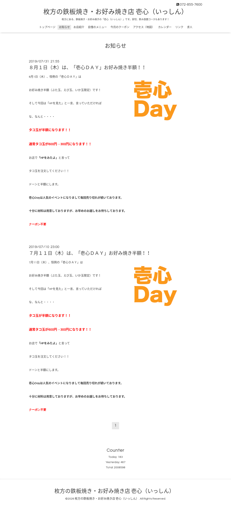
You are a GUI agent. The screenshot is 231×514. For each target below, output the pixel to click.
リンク (179, 27)
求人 (189, 27)
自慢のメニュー (97, 27)
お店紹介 (78, 27)
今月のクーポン (119, 27)
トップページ (47, 27)
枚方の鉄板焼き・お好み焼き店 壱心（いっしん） (115, 12)
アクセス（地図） (143, 27)
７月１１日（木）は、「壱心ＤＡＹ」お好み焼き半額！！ (90, 253)
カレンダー (165, 27)
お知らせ (64, 27)
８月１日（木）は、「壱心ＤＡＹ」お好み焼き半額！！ (87, 67)
